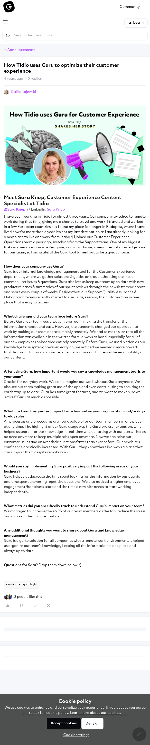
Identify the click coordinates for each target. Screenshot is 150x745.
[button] (5, 24)
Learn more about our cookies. (95, 713)
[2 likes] (28, 597)
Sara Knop (56, 210)
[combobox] (75, 35)
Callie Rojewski (23, 92)
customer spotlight (22, 584)
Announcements (21, 50)
